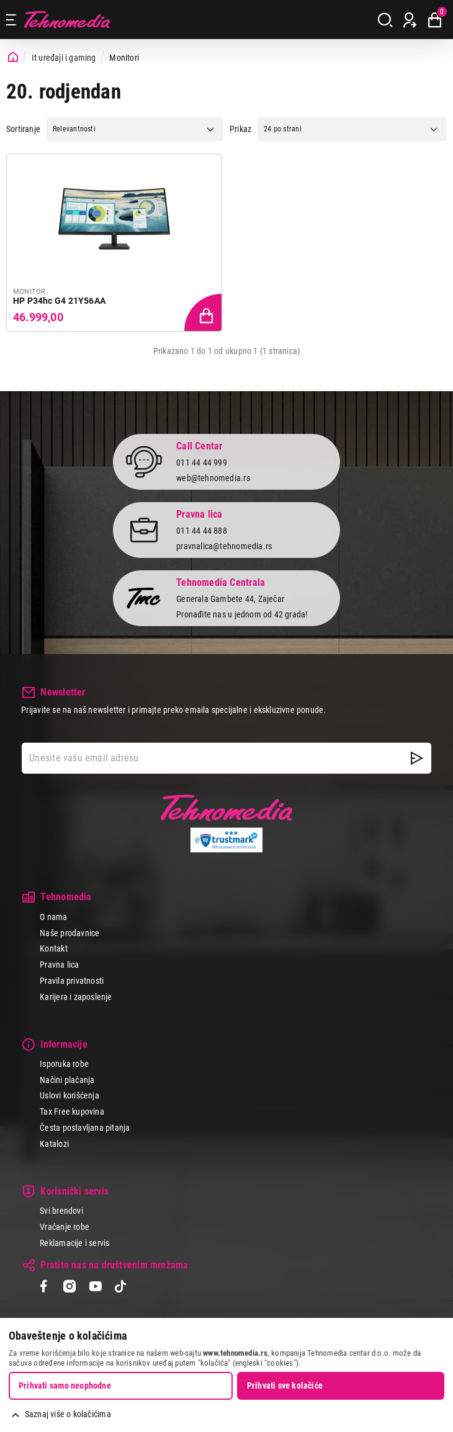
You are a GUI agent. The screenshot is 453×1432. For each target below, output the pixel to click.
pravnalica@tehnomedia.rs (224, 546)
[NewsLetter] (416, 758)
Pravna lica (59, 965)
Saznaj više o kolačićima (68, 1414)
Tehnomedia (67, 20)
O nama (53, 917)
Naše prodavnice (69, 933)
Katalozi (54, 1144)
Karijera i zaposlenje (76, 997)
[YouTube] (95, 1288)
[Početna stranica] (13, 57)
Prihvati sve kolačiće (285, 1385)
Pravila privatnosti (72, 981)
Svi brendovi (61, 1211)
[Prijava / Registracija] (410, 20)
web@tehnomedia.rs (213, 478)
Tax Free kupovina (72, 1111)
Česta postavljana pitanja (85, 1128)
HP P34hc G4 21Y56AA (59, 301)
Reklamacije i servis (74, 1243)
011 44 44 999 (201, 462)
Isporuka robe (64, 1064)
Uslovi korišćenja (69, 1095)
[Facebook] (44, 1288)
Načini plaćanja (67, 1080)
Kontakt (53, 948)
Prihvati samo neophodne (65, 1385)
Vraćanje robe (64, 1227)
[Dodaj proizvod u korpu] (204, 313)
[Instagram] (69, 1288)
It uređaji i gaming (64, 58)
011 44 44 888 (201, 531)
